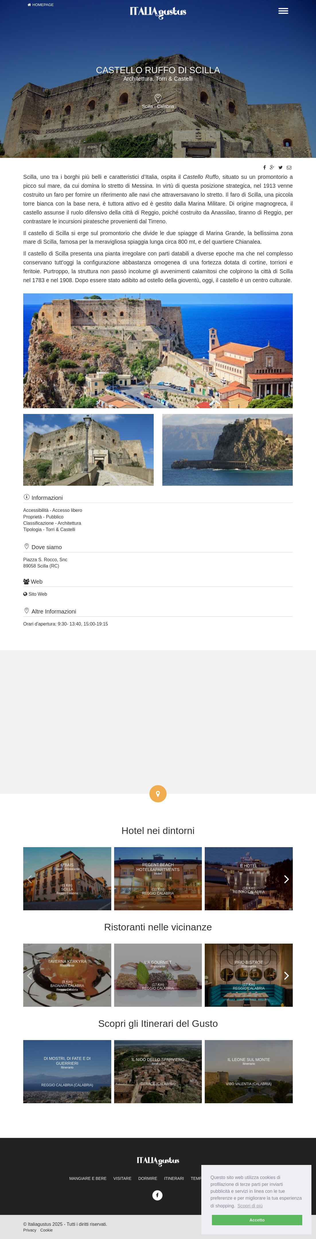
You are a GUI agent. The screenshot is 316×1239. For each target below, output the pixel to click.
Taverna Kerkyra (67, 963)
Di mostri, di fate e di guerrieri (67, 1062)
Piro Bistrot (249, 964)
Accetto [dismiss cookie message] (257, 1220)
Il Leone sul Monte (249, 1061)
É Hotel (249, 868)
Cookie (46, 1230)
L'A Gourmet (158, 964)
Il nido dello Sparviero (158, 1061)
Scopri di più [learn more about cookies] (250, 1205)
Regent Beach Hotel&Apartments (158, 868)
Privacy (29, 1230)
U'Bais (67, 867)
